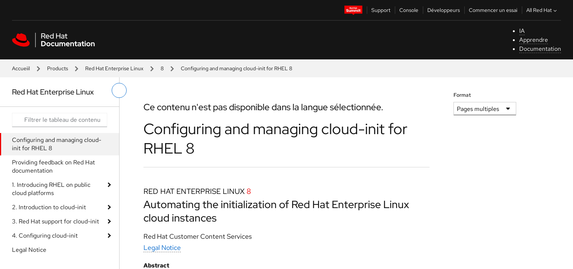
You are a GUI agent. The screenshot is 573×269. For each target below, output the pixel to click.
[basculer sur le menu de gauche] (119, 90)
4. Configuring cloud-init (45, 235)
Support (380, 10)
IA (522, 31)
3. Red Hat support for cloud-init (55, 221)
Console (408, 10)
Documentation (540, 49)
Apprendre (533, 40)
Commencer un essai (493, 10)
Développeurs (443, 10)
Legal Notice (29, 250)
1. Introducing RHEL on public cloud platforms (51, 189)
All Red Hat (542, 10)
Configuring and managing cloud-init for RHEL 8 (56, 144)
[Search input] (59, 120)
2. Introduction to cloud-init (49, 207)
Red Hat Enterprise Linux (114, 68)
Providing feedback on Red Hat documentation (53, 166)
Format (462, 95)
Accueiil (21, 68)
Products (57, 68)
